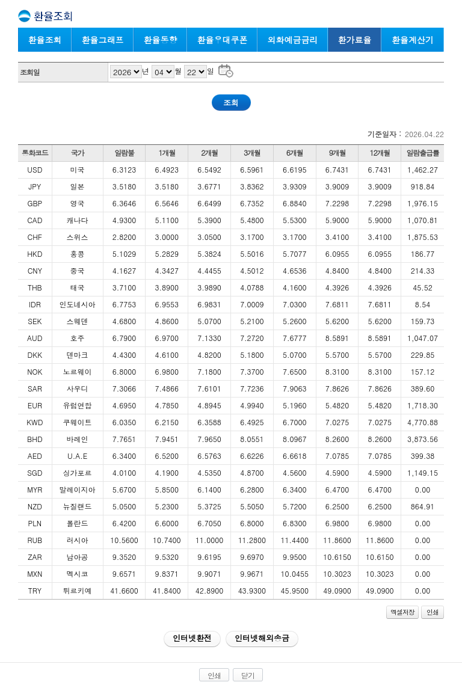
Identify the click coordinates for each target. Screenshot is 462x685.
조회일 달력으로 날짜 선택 (225, 70)
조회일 (30, 72)
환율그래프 (103, 40)
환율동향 (160, 40)
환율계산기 (413, 40)
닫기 (247, 675)
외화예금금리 (293, 40)
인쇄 (433, 611)
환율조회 (45, 40)
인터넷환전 (192, 638)
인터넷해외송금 (262, 638)
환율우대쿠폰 (222, 40)
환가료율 (355, 40)
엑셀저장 (402, 611)
